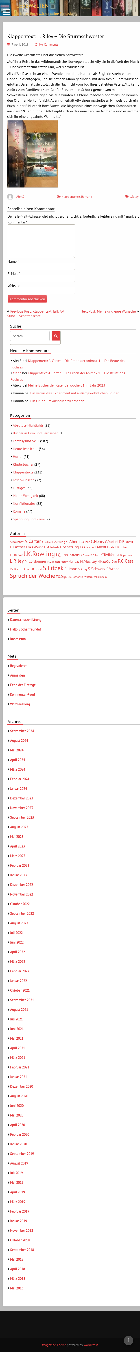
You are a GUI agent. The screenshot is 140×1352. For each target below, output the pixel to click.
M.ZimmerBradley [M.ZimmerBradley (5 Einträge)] (57, 561)
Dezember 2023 (21, 798)
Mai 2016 (16, 1288)
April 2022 (17, 952)
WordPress (91, 1345)
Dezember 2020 (21, 1086)
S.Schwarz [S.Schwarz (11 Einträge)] (96, 568)
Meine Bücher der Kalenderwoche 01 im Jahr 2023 (66, 385)
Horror (18, 456)
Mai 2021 (16, 1038)
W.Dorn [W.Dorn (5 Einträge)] (88, 576)
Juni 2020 (17, 1106)
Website (14, 285)
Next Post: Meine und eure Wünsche (108, 311)
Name (13, 261)
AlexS (20, 197)
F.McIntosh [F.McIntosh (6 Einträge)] (51, 547)
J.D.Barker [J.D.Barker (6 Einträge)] (16, 555)
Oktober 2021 (20, 990)
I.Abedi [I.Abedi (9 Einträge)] (100, 547)
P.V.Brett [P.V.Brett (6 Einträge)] (15, 569)
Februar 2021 (19, 1067)
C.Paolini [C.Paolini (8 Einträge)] (111, 541)
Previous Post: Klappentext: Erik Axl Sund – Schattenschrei (35, 313)
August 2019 (19, 1163)
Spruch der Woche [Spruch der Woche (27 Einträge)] (32, 575)
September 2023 (22, 817)
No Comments (48, 44)
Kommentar (18, 222)
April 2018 (17, 1269)
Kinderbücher (23, 464)
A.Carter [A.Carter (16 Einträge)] (32, 541)
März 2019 (17, 1202)
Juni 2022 (17, 942)
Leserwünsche (23, 480)
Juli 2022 (16, 933)
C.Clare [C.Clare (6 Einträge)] (85, 542)
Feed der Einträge (23, 685)
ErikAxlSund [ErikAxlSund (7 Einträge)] (34, 547)
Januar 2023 (18, 875)
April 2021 (17, 1048)
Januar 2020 (18, 1144)
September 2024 (22, 731)
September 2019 (22, 1154)
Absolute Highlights (28, 425)
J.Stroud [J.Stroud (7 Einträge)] (74, 555)
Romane (86, 197)
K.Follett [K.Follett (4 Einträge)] (95, 555)
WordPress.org (20, 704)
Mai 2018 (16, 1259)
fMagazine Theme (54, 1345)
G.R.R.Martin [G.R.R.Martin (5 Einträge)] (87, 547)
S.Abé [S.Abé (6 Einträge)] (25, 569)
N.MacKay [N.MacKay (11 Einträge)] (88, 561)
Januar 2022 (18, 981)
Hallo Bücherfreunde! (25, 629)
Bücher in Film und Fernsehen (36, 433)
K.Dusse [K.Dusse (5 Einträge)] (85, 555)
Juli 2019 (16, 1173)
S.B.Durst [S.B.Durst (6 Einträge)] (36, 569)
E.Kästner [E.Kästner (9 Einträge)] (17, 547)
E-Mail (14, 273)
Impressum (18, 639)
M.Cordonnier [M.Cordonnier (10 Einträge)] (35, 561)
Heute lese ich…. (25, 448)
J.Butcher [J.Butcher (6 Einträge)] (121, 547)
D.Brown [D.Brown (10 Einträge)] (126, 541)
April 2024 (17, 760)
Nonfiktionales (24, 503)
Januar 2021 (18, 1077)
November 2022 (21, 894)
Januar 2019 (18, 1221)
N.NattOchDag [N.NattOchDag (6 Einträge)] (107, 561)
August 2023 (19, 827)
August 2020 (19, 1096)
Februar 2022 (19, 971)
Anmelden (17, 675)
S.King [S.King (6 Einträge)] (82, 569)
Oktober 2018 (20, 1240)
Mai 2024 (16, 750)
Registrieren (18, 666)
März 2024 (17, 769)
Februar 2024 (19, 779)
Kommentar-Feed (22, 694)
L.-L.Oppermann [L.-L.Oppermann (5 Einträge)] (124, 555)
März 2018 (17, 1278)
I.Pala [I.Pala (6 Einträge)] (110, 547)
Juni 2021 (17, 1029)
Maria (17, 373)
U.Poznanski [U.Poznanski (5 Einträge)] (76, 576)
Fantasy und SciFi (26, 441)
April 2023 (17, 846)
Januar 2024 (18, 788)
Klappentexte (70, 197)
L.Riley (134, 197)
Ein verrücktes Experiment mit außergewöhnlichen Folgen (74, 393)
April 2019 (17, 1192)
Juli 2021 (16, 1019)
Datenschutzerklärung (25, 620)
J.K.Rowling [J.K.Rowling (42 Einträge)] (39, 553)
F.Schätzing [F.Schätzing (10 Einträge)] (69, 546)
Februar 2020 (19, 1134)
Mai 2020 (16, 1115)
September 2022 (22, 913)
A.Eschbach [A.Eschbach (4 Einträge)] (47, 542)
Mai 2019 (16, 1182)
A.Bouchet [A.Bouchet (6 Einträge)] (17, 542)
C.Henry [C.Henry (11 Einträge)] (97, 541)
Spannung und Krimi (29, 519)
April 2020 (17, 1125)
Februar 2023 (19, 865)
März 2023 (17, 856)
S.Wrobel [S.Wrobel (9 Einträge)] (113, 568)
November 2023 (21, 808)
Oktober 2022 (20, 904)
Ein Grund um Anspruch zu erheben (57, 401)
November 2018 (21, 1230)
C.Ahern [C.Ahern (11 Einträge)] (73, 541)
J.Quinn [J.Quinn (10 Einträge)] (62, 554)
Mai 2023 (16, 837)
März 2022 (17, 961)
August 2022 (19, 923)
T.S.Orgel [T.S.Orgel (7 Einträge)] (62, 576)
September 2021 (22, 1000)
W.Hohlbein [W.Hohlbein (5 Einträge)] (100, 576)
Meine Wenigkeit (25, 495)
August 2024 (19, 740)
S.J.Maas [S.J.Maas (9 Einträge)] (70, 568)
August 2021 (19, 1009)
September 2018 (22, 1250)
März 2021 (17, 1058)
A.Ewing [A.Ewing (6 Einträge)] (59, 542)
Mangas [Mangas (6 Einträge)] (74, 561)
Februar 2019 (19, 1211)
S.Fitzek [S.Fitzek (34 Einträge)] (53, 568)
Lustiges (19, 488)
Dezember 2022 (21, 885)
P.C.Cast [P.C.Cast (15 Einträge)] (125, 561)
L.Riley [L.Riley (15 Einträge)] (17, 561)
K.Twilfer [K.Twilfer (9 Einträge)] (108, 554)
